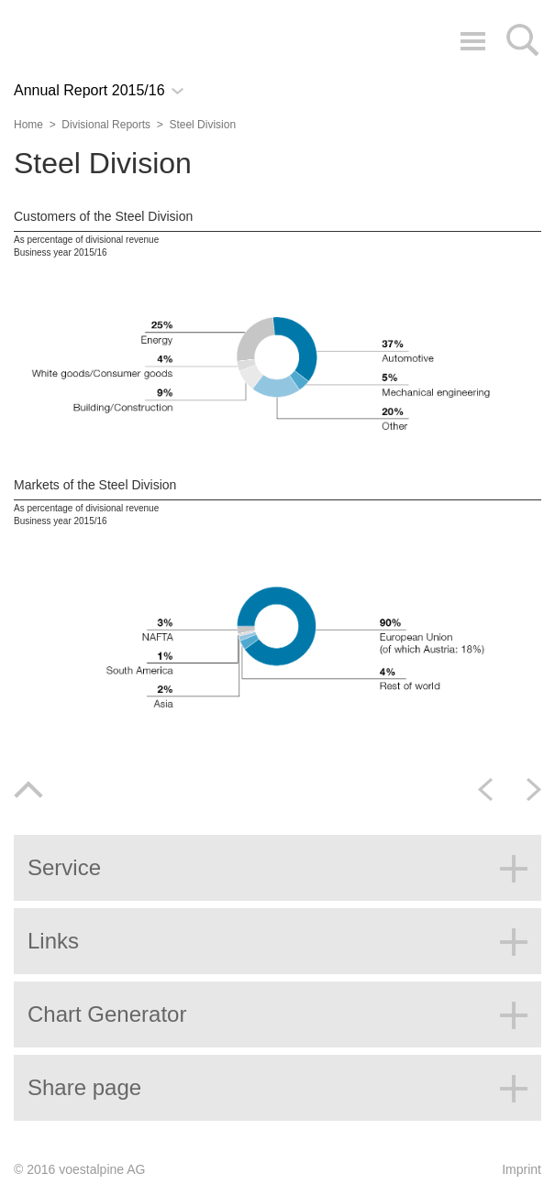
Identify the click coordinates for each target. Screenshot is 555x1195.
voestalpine (97, 39)
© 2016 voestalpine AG (79, 1169)
